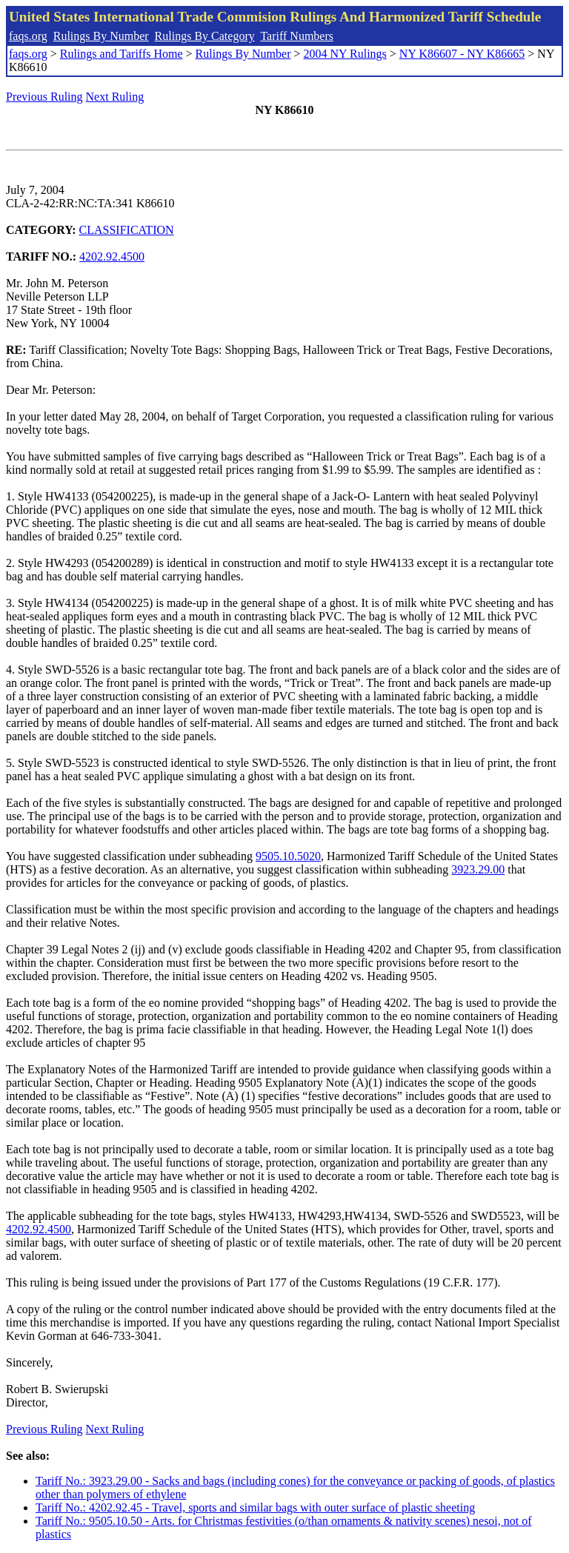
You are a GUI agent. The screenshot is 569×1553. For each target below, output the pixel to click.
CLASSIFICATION (126, 230)
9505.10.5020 (288, 856)
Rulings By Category (205, 36)
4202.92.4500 (111, 256)
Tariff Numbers (296, 36)
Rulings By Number (101, 36)
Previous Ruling (44, 96)
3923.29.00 (478, 869)
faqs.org (28, 36)
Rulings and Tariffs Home (121, 53)
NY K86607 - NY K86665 (462, 53)
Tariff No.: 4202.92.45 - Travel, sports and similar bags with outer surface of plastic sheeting (255, 1507)
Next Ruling (115, 96)
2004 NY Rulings (345, 53)
